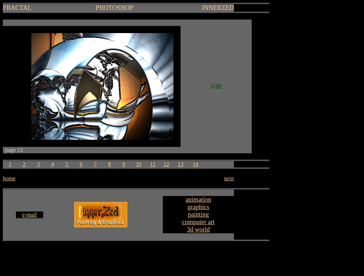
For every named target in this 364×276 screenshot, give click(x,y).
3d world (198, 229)
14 (195, 164)
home (9, 178)
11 (152, 164)
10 (138, 164)
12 (166, 164)
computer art (198, 221)
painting (198, 214)
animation (198, 199)
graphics (198, 207)
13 (180, 164)
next (229, 178)
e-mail (29, 215)
